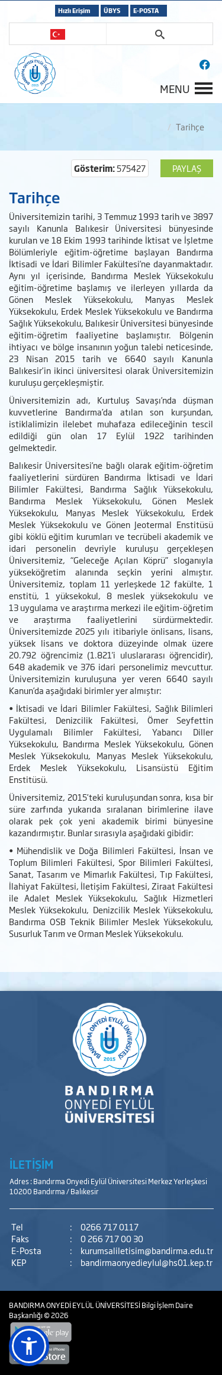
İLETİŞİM (31, 1164)
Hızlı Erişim (74, 10)
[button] (29, 1346)
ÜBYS (112, 10)
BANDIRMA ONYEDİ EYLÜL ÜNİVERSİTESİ (75, 1305)
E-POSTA (146, 10)
